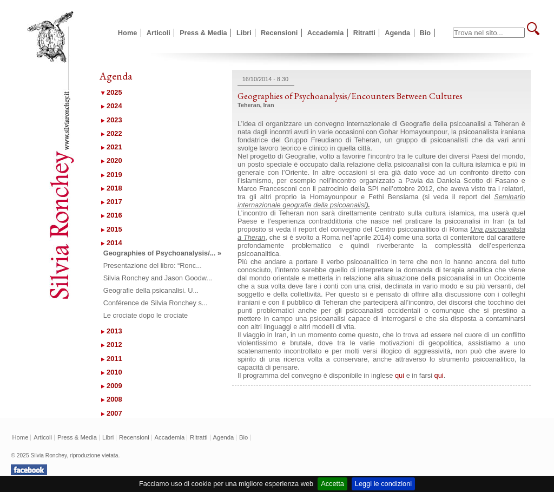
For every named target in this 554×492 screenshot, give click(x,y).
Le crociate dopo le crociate (145, 315)
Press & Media (203, 33)
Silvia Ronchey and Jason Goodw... (157, 278)
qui (399, 375)
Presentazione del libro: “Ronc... (152, 265)
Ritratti (364, 33)
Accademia (325, 33)
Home (127, 33)
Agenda (397, 33)
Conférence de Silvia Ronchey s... (155, 303)
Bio (425, 33)
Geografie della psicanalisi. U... (151, 290)
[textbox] (489, 33)
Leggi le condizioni (383, 484)
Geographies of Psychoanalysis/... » (162, 253)
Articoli (158, 33)
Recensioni (279, 33)
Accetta (332, 484)
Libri (244, 33)
